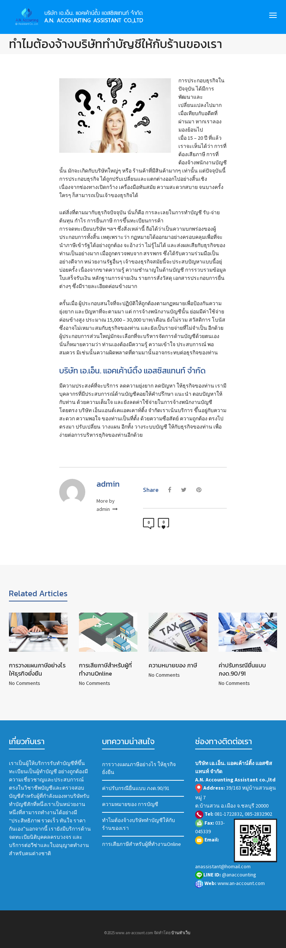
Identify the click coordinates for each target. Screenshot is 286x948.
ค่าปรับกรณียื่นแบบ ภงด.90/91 (242, 669)
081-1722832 (228, 813)
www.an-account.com (230, 883)
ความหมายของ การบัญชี (130, 804)
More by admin (107, 504)
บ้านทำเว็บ (180, 932)
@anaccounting (225, 874)
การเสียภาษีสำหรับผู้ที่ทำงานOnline (105, 669)
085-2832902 (258, 813)
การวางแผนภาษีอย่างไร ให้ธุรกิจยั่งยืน (37, 669)
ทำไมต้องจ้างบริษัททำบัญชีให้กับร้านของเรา (138, 824)
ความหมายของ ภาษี (173, 665)
